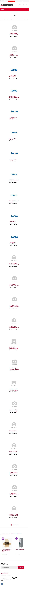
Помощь (13, 578)
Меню (2, 9)
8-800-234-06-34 (5, 572)
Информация (14, 577)
